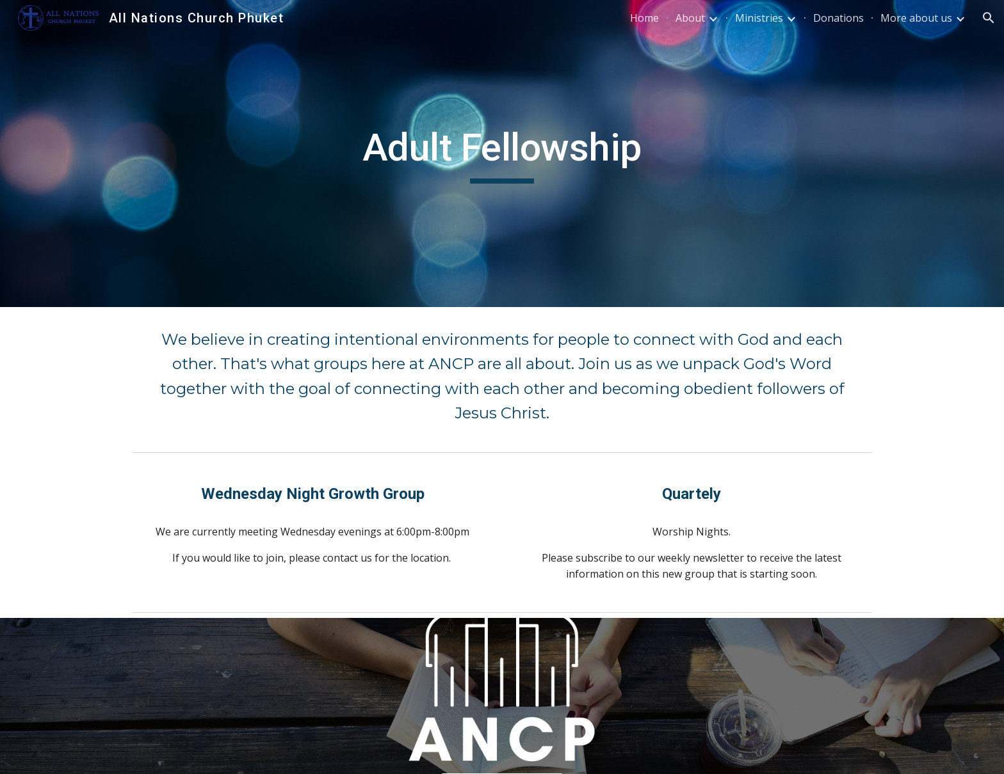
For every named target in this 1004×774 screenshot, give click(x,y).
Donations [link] (838, 18)
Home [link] (644, 18)
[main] (502, 153)
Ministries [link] (759, 18)
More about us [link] (916, 18)
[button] (988, 18)
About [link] (690, 18)
